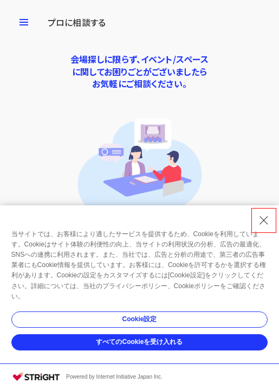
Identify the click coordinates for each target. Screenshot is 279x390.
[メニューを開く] (23, 22)
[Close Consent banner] (264, 220)
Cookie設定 (139, 319)
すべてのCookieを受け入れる (139, 342)
